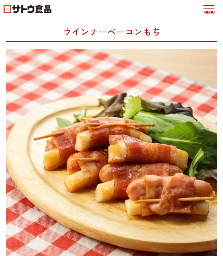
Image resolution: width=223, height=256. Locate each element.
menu (208, 12)
